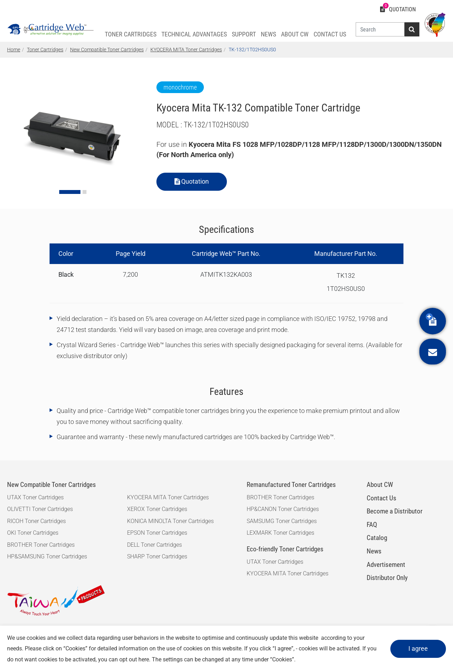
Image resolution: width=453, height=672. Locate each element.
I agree (418, 648)
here (143, 659)
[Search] (380, 29)
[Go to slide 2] (84, 192)
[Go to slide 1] (69, 192)
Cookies (75, 648)
